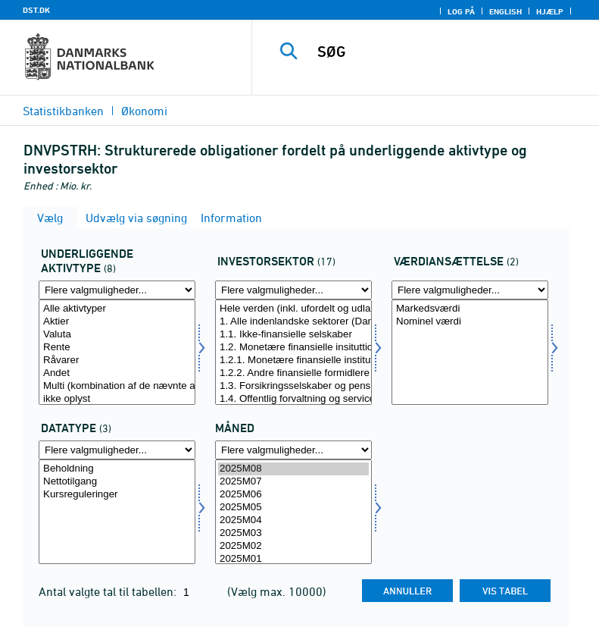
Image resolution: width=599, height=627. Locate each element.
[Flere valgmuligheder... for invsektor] (293, 290)
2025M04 (293, 520)
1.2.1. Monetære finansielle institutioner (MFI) (293, 360)
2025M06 (293, 494)
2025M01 (293, 559)
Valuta (117, 334)
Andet (117, 373)
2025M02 (293, 546)
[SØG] (448, 51)
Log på (461, 11)
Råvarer (117, 360)
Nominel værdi (470, 321)
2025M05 (293, 507)
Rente (117, 347)
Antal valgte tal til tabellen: (109, 591)
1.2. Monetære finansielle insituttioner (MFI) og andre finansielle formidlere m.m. (293, 347)
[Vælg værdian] (470, 352)
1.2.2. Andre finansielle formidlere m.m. (293, 373)
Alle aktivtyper (117, 309)
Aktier (117, 321)
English (505, 11)
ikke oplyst (117, 399)
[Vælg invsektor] (293, 352)
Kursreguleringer (117, 494)
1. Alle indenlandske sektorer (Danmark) (293, 321)
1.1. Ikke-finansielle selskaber (293, 334)
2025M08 (293, 468)
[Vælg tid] (293, 512)
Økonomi (144, 111)
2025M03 (293, 533)
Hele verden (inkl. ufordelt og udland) (293, 309)
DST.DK (36, 10)
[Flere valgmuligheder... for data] (117, 449)
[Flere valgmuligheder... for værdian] (470, 290)
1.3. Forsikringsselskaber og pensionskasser (293, 386)
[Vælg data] (117, 512)
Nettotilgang (117, 481)
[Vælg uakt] (117, 352)
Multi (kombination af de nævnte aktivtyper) (117, 386)
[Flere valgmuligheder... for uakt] (117, 290)
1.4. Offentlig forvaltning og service (293, 399)
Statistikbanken (63, 111)
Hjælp (549, 11)
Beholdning (117, 468)
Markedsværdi (470, 309)
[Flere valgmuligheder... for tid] (293, 449)
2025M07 (293, 481)
